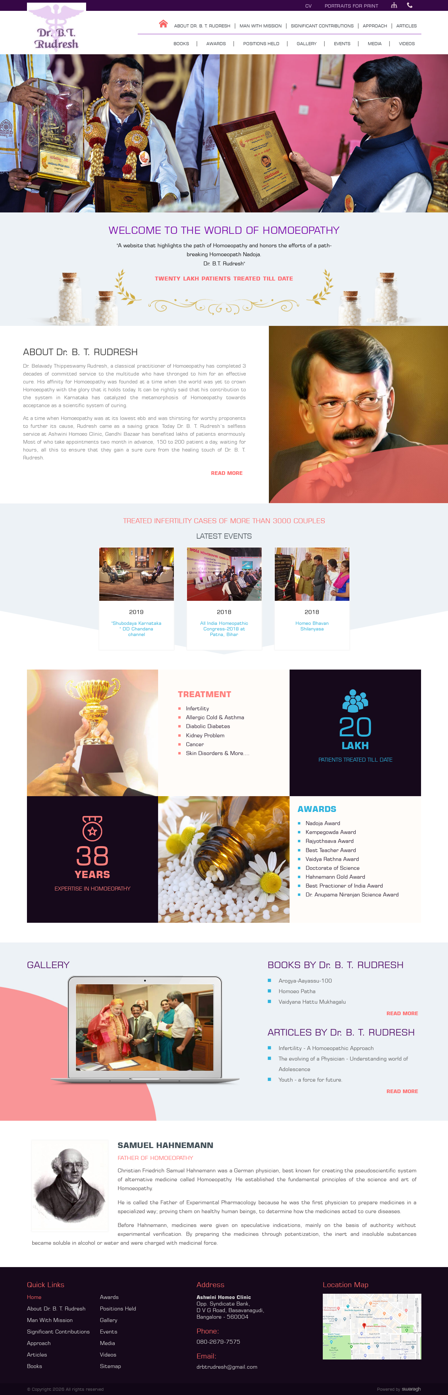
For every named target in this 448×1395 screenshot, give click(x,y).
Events (108, 1331)
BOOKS (181, 43)
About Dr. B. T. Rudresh (56, 1308)
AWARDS (216, 43)
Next (97, 602)
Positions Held (118, 1308)
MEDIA (375, 43)
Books (34, 1366)
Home (34, 1297)
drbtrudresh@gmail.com (227, 1366)
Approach (39, 1343)
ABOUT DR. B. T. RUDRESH (202, 25)
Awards (109, 1297)
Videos (108, 1354)
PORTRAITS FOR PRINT (351, 6)
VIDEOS (407, 43)
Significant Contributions (58, 1331)
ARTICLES (406, 25)
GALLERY (307, 43)
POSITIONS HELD (261, 43)
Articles (37, 1354)
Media (107, 1343)
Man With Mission (50, 1320)
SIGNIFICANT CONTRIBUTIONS (322, 25)
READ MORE (227, 473)
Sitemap (110, 1366)
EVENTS (342, 43)
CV (308, 6)
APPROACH (375, 25)
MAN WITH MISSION (261, 25)
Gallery (108, 1320)
